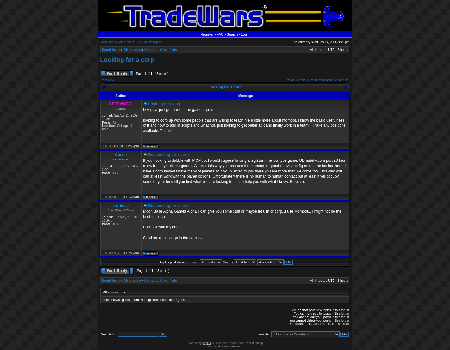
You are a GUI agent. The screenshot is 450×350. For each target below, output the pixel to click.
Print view (107, 80)
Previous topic (296, 80)
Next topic (341, 80)
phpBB (206, 343)
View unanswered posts (117, 42)
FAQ (220, 34)
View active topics (149, 42)
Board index (111, 49)
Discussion (132, 49)
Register (207, 34)
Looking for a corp (127, 59)
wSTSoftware (232, 346)
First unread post (320, 80)
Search (232, 34)
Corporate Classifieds (160, 49)
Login (245, 34)
